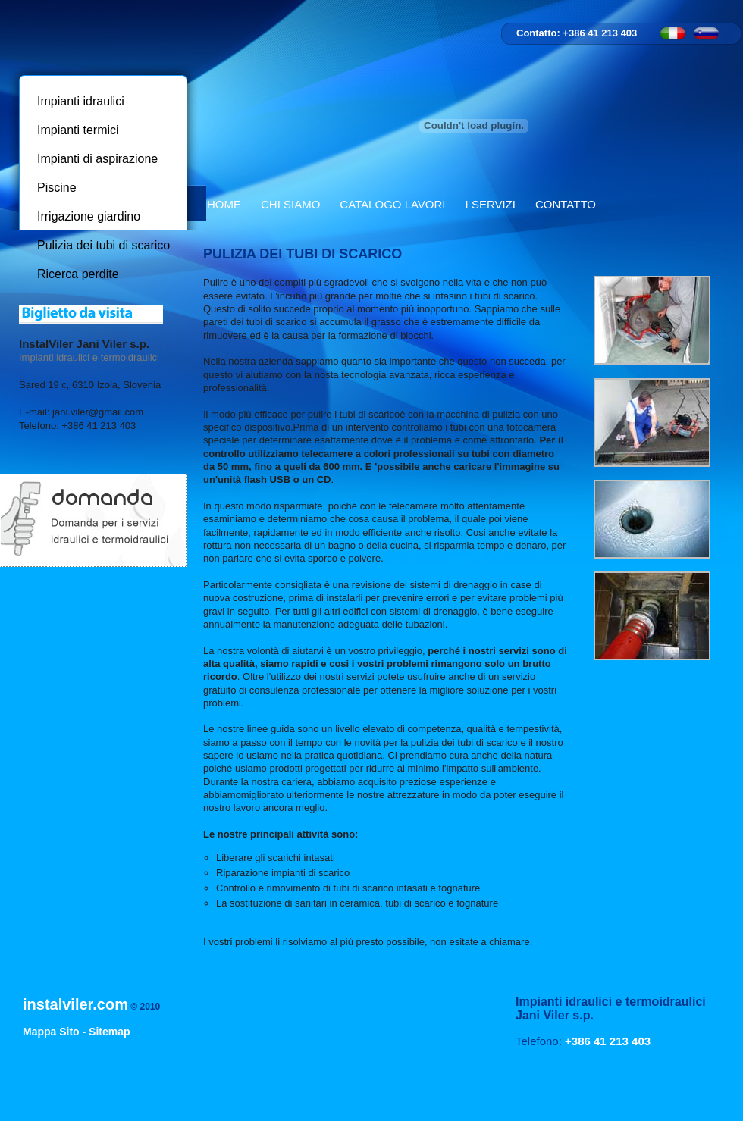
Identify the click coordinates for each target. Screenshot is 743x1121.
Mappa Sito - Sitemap (76, 1031)
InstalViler (101, 36)
